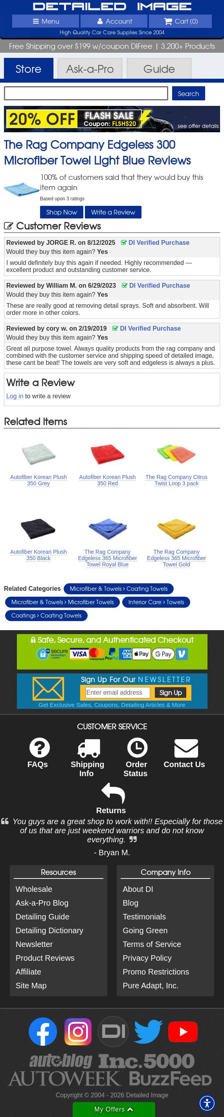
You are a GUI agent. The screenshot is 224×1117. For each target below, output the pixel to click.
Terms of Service (152, 944)
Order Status (135, 762)
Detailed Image (112, 7)
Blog (130, 903)
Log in (15, 396)
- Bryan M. (112, 852)
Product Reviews (45, 958)
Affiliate (28, 971)
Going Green (145, 930)
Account (114, 21)
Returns (111, 804)
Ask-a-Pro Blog (42, 903)
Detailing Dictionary (49, 930)
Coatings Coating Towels (46, 615)
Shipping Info (88, 762)
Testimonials (144, 916)
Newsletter (34, 944)
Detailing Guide (43, 916)
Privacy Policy (147, 958)
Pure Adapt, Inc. (150, 985)
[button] (207, 1103)
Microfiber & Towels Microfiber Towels (62, 602)
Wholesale (34, 889)
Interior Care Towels (156, 602)
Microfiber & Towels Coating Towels (118, 588)
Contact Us (184, 758)
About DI (138, 889)
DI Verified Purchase (155, 242)
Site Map (31, 985)
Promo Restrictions (156, 971)
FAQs (39, 758)
